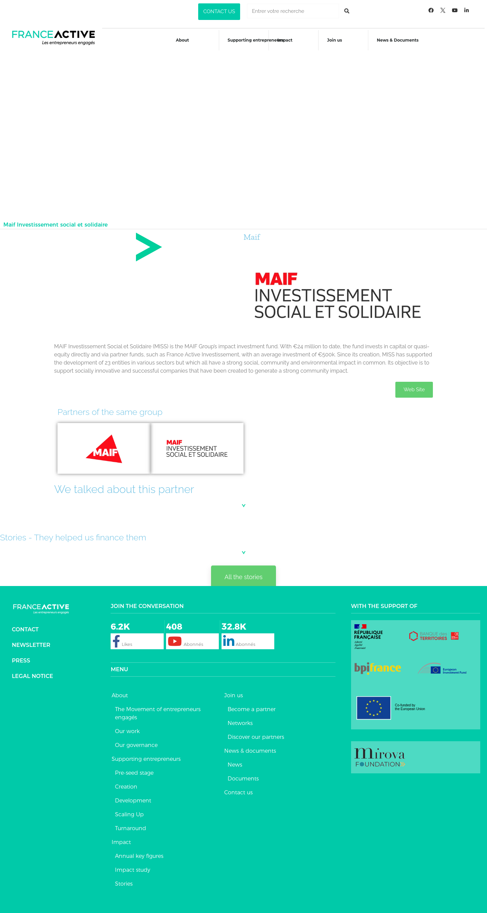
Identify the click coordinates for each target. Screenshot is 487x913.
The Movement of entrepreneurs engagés (158, 710)
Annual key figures (139, 852)
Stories (124, 880)
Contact (25, 626)
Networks (240, 720)
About (181, 40)
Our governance (136, 742)
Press (21, 657)
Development (133, 797)
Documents (243, 775)
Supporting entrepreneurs (255, 40)
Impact (285, 40)
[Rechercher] (346, 11)
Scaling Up (129, 811)
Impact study (132, 866)
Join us (335, 40)
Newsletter (31, 641)
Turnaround (130, 825)
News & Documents (399, 40)
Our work (127, 728)
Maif (252, 234)
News (235, 761)
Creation (126, 783)
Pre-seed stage (134, 769)
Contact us (238, 789)
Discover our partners (256, 733)
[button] (219, 11)
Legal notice (32, 673)
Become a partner (252, 706)
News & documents (250, 747)
